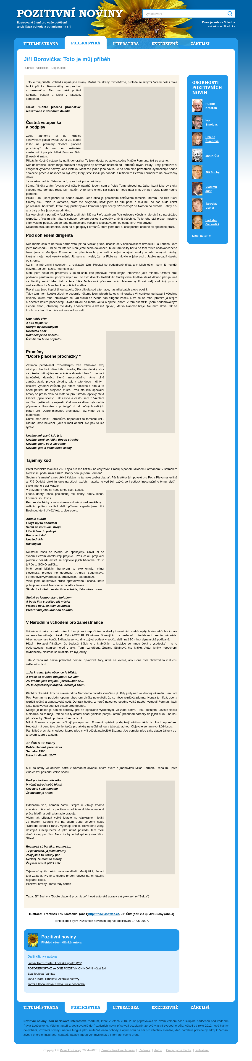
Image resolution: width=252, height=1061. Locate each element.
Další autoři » (201, 235)
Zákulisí (200, 44)
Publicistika (85, 43)
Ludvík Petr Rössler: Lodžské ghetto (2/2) (55, 963)
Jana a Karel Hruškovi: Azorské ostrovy (53, 979)
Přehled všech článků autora (61, 942)
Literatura (126, 44)
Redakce (144, 1050)
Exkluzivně (165, 44)
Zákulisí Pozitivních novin (118, 1050)
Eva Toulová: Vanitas (41, 973)
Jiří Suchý (212, 172)
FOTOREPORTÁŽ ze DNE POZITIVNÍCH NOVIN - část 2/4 (67, 968)
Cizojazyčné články (179, 1050)
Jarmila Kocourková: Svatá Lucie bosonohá (56, 984)
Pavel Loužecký (70, 1050)
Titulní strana (40, 44)
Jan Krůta (212, 155)
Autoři (158, 1050)
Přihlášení (202, 1050)
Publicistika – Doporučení (50, 67)
